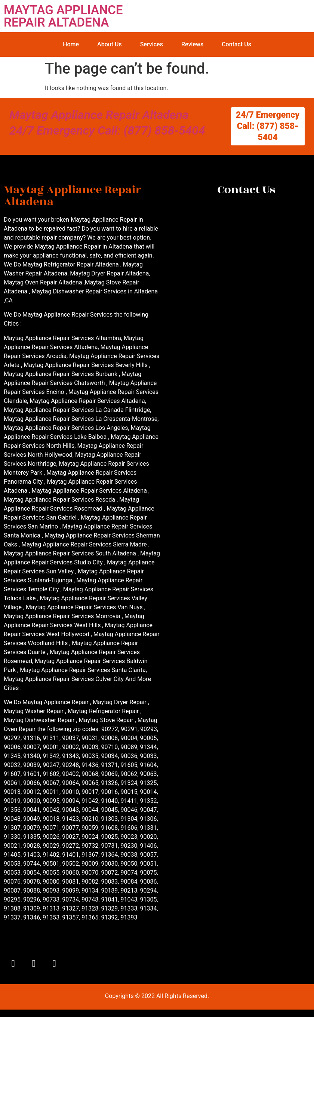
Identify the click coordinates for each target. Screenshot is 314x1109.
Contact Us (236, 44)
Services (151, 44)
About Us (109, 44)
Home (71, 44)
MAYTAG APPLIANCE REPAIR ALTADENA (63, 16)
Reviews (192, 44)
